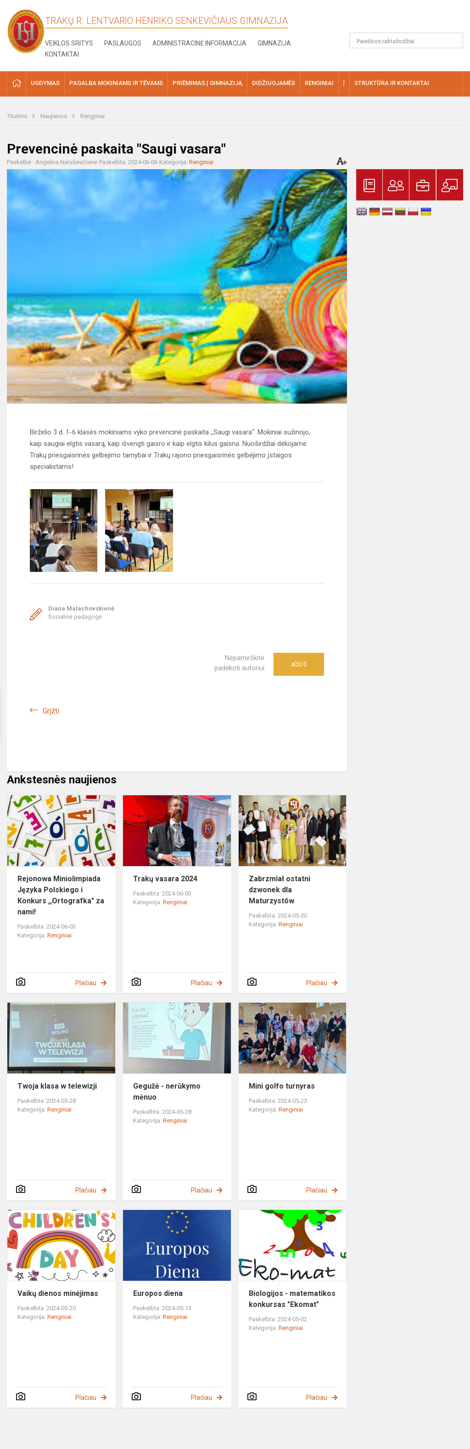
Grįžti (51, 711)
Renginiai (92, 116)
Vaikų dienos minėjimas (57, 1293)
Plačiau (85, 983)
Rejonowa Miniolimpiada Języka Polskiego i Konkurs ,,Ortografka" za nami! (60, 895)
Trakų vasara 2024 (165, 878)
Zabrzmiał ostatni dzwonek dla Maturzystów (279, 889)
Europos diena (158, 1293)
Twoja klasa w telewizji (57, 1086)
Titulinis (17, 116)
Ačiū (299, 664)
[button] (400, 19)
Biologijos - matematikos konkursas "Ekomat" (292, 1299)
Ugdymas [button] (45, 83)
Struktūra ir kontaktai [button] (391, 83)
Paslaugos (122, 43)
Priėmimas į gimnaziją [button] (207, 83)
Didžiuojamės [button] (273, 83)
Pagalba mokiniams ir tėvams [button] (116, 83)
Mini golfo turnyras (282, 1086)
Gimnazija (274, 43)
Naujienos (54, 116)
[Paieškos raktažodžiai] (406, 40)
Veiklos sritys (69, 43)
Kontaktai (62, 54)
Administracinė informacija (199, 43)
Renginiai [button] (319, 83)
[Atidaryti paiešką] (453, 40)
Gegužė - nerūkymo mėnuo (167, 1091)
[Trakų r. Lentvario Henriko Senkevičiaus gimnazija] (26, 31)
